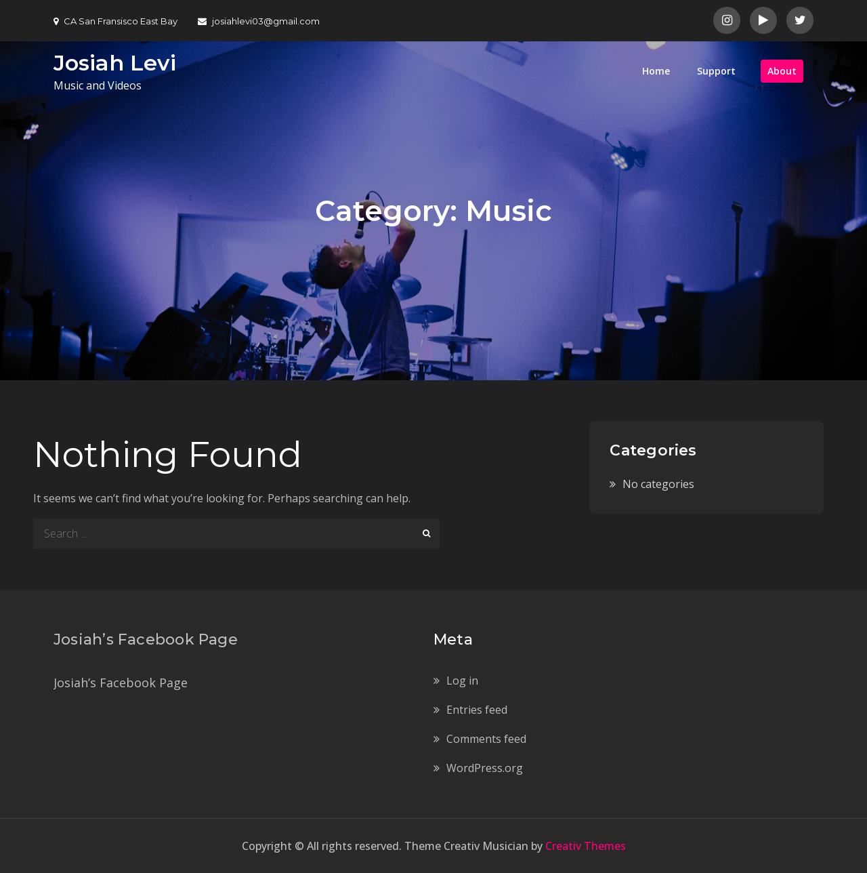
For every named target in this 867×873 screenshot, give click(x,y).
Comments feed (486, 738)
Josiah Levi (115, 62)
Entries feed (476, 709)
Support (716, 70)
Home (656, 70)
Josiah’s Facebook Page (146, 639)
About (782, 70)
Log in (462, 680)
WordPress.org (484, 767)
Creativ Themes (585, 845)
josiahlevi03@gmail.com (259, 21)
